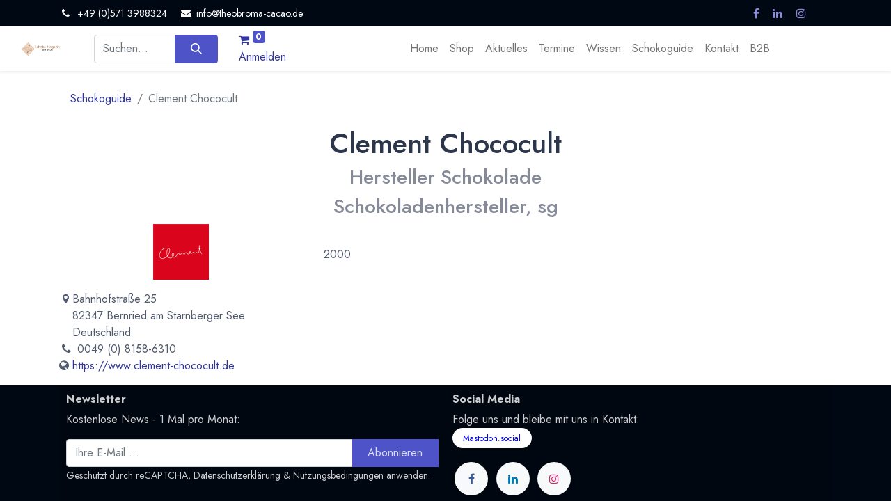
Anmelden (262, 57)
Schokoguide (101, 98)
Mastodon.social (492, 438)
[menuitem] (424, 49)
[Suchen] (196, 49)
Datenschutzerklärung (237, 475)
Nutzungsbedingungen (338, 475)
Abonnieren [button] (395, 453)
